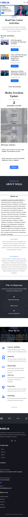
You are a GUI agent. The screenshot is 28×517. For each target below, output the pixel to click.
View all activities (15, 86)
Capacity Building (13, 347)
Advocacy (10, 375)
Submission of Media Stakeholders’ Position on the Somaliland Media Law (19, 73)
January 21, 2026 (16, 62)
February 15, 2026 (16, 46)
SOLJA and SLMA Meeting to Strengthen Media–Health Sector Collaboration (18, 57)
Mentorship (11, 365)
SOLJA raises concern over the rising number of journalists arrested (13, 151)
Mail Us (2, 486)
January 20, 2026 (16, 77)
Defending (11, 395)
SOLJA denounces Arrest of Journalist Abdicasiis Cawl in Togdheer (13, 159)
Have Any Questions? (5, 477)
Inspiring (10, 356)
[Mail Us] (0, 482)
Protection (11, 386)
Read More (14, 49)
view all (14, 167)
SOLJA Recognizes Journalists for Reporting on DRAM (18, 42)
